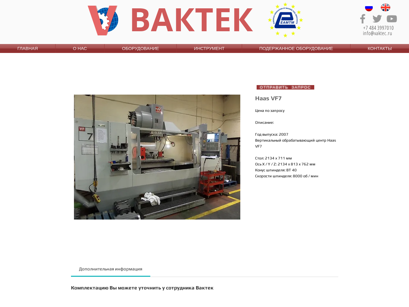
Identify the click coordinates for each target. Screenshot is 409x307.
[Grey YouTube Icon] (392, 18)
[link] (110, 268)
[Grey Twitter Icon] (377, 18)
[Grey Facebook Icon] (362, 18)
